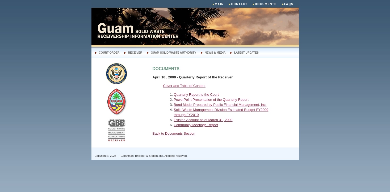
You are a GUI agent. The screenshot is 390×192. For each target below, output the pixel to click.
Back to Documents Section (174, 133)
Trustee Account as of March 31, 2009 (203, 120)
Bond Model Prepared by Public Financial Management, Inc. (220, 105)
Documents (266, 4)
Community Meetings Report (196, 125)
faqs (288, 4)
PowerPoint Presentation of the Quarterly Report (211, 100)
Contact (239, 4)
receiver (135, 52)
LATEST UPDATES (246, 52)
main (219, 4)
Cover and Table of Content (184, 86)
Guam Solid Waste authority (173, 52)
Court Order (109, 52)
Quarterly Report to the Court (196, 95)
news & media (215, 52)
